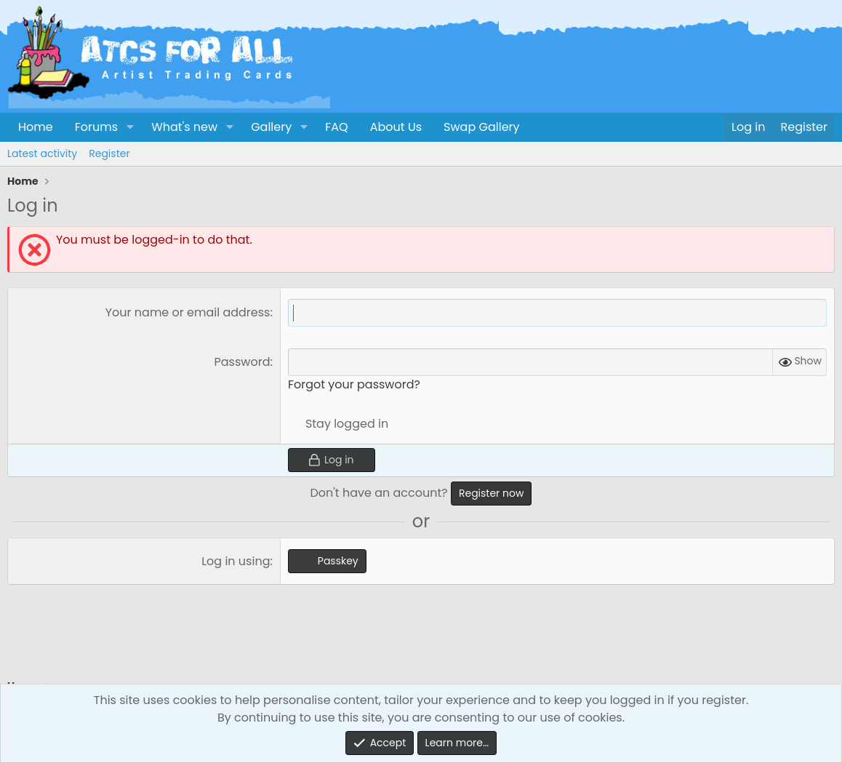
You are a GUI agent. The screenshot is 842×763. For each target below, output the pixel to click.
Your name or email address (187, 312)
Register (109, 153)
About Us (396, 127)
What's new (184, 127)
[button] (129, 127)
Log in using (235, 561)
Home (35, 127)
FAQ (336, 127)
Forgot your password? (354, 384)
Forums (96, 127)
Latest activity (42, 153)
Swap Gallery (481, 127)
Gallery (271, 127)
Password (242, 361)
